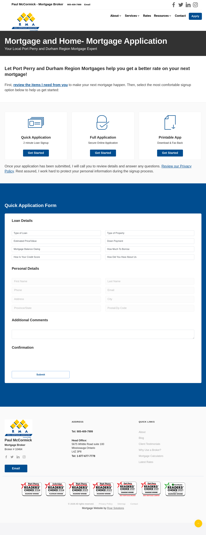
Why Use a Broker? (150, 454)
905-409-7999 (83, 5)
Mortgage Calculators (151, 460)
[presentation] (34, 387)
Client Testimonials (149, 448)
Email (99, 5)
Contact (180, 18)
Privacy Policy (106, 508)
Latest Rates (146, 466)
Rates (146, 18)
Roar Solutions (115, 512)
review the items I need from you (40, 89)
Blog (141, 442)
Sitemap (121, 508)
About (142, 436)
